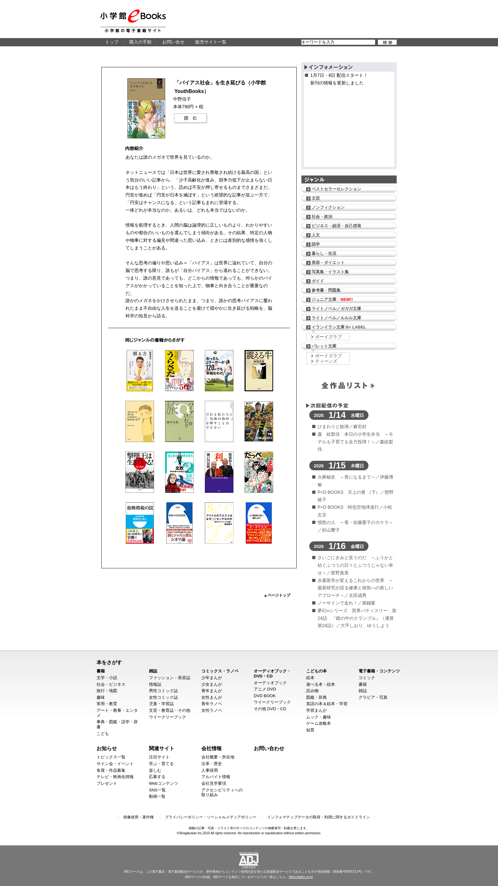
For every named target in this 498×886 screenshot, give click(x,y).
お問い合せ (173, 41)
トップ (111, 41)
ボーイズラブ (328, 336)
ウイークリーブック (167, 717)
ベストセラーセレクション (336, 189)
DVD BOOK (265, 695)
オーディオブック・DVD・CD (272, 673)
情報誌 (155, 684)
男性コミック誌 (163, 690)
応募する (157, 776)
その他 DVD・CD (270, 708)
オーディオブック (270, 682)
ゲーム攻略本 (318, 723)
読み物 (312, 690)
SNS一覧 (157, 790)
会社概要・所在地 (217, 757)
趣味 (101, 697)
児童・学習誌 (161, 703)
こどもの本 (316, 671)
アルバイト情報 (215, 776)
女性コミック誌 (163, 697)
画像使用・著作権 (138, 817)
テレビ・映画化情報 (115, 776)
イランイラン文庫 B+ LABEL (339, 327)
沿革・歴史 (211, 763)
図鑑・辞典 (316, 697)
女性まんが (211, 697)
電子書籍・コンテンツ (379, 671)
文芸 (316, 198)
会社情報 (211, 748)
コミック (367, 677)
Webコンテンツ (163, 783)
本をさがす (109, 662)
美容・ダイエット (328, 262)
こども (103, 733)
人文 (316, 235)
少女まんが (211, 684)
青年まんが (211, 690)
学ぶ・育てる (161, 763)
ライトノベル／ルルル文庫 (336, 317)
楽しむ (155, 770)
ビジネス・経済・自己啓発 (336, 225)
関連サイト (161, 748)
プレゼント (107, 783)
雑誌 (153, 671)
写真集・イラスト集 (330, 271)
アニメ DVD (265, 689)
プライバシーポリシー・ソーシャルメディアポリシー (210, 817)
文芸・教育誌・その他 (169, 710)
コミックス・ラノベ (220, 671)
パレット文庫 (324, 346)
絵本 (310, 677)
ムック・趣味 (318, 717)
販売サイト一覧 (210, 41)
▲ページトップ (277, 595)
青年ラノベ (211, 703)
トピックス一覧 (111, 757)
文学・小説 (107, 677)
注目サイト (159, 757)
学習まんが (316, 710)
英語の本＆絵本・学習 (326, 703)
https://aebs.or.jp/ (301, 877)
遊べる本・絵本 (320, 684)
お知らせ (107, 748)
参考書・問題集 (326, 290)
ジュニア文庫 (332, 299)
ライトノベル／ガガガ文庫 (336, 308)
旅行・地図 (107, 690)
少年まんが (211, 677)
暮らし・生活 (324, 253)
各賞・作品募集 (111, 770)
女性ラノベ (211, 710)
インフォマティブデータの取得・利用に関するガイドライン (318, 817)
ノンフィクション (328, 207)
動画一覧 (157, 796)
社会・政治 (322, 216)
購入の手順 (140, 41)
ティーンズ (326, 361)
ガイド (318, 281)
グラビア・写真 (373, 697)
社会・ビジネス (111, 684)
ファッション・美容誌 (169, 677)
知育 (310, 730)
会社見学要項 (213, 783)
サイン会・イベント (115, 763)
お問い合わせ (269, 748)
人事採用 (209, 770)
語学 (316, 244)
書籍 (101, 671)
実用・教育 (107, 703)
